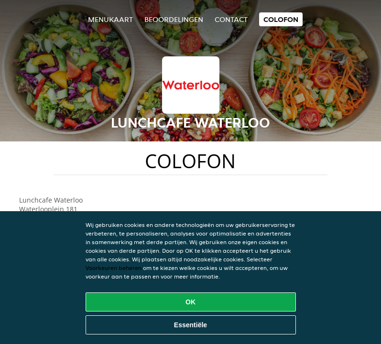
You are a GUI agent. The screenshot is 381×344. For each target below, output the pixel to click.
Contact (231, 19)
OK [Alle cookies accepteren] (190, 302)
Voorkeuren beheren (114, 267)
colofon (280, 19)
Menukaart (110, 19)
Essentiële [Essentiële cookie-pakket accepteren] (190, 325)
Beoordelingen (173, 19)
